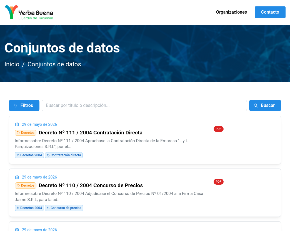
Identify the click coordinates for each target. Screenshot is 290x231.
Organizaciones (231, 12)
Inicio (11, 64)
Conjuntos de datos (54, 64)
